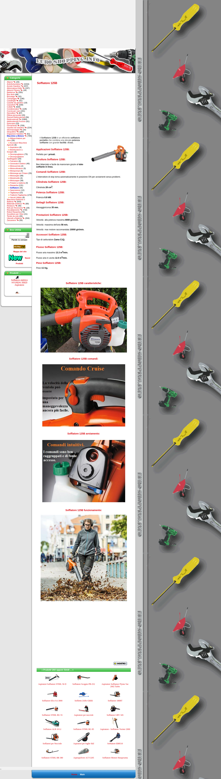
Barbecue (12, 92)
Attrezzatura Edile (16, 88)
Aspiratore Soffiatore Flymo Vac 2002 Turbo (115, 685)
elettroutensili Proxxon (16, 121)
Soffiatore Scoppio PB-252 (84, 684)
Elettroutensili (14, 119)
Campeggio (13, 99)
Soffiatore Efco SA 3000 (52, 700)
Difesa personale (14, 115)
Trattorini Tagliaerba (18, 195)
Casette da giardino (15, 103)
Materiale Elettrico (16, 204)
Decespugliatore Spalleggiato (15, 158)
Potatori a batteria (17, 183)
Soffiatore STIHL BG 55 (52, 715)
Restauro (12, 206)
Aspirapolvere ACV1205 (83, 758)
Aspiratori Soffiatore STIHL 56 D (52, 684)
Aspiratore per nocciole (83, 715)
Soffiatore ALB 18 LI (52, 729)
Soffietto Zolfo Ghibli (84, 700)
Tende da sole (13, 216)
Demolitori (12, 113)
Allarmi (11, 82)
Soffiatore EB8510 (115, 743)
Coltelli (11, 107)
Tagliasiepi (14, 193)
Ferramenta (13, 125)
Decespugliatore (17, 154)
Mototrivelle (15, 178)
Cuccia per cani (13, 111)
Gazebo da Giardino (17, 128)
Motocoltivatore (16, 168)
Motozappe (14, 180)
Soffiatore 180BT (115, 700)
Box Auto (11, 94)
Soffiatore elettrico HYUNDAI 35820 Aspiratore (19, 288)
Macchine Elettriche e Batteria (16, 200)
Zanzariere (13, 220)
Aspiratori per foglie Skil (83, 743)
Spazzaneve (15, 190)
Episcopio (11, 123)
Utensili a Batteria (16, 218)
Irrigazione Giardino (16, 134)
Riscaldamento (14, 210)
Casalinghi (12, 101)
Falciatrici (14, 161)
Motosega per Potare (19, 173)
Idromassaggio (14, 130)
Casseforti (12, 105)
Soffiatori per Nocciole (52, 743)
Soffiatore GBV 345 (115, 715)
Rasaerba (14, 185)
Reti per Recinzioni (16, 208)
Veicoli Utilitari (16, 197)
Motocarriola (15, 166)
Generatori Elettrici (18, 164)
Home (74, 774)
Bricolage (12, 96)
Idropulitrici (13, 132)
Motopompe (15, 171)
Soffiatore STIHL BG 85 (83, 729)
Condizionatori (14, 109)
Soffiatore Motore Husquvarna (115, 758)
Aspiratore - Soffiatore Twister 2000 (115, 729)
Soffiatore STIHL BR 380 (52, 758)
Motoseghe (14, 176)
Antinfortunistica (15, 84)
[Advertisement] (29, 24)
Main (82, 774)
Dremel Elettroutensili (16, 117)
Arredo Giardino (15, 86)
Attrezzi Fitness (15, 90)
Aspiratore (14, 147)
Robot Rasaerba (14, 212)
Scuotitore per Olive (15, 214)
